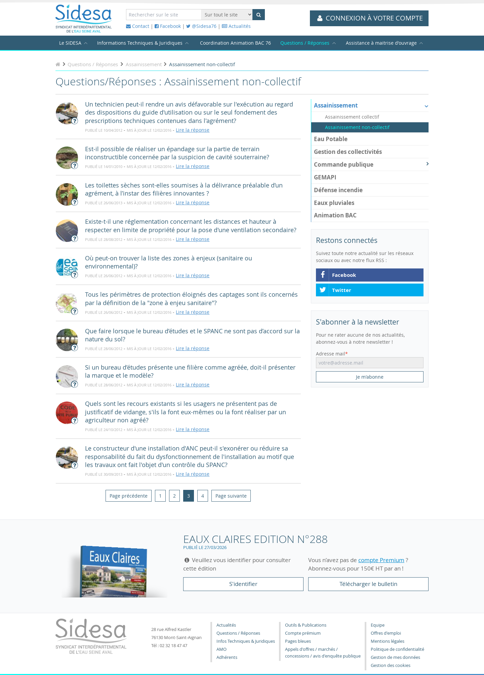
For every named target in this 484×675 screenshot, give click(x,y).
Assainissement (371, 105)
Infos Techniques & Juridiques (245, 641)
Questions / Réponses (304, 43)
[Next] (231, 495)
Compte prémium (303, 633)
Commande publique (371, 164)
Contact (137, 26)
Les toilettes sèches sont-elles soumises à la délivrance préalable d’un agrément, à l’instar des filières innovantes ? (184, 189)
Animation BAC (335, 215)
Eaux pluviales (334, 203)
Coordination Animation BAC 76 (235, 43)
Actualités (236, 26)
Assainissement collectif (352, 117)
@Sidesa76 (201, 26)
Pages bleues (298, 641)
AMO (221, 649)
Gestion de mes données (395, 657)
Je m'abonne (370, 377)
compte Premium (381, 560)
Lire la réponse (192, 130)
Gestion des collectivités (348, 152)
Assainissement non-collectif (357, 127)
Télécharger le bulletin (368, 584)
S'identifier (243, 584)
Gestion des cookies (390, 665)
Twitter (335, 290)
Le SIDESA (70, 43)
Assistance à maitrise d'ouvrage (381, 43)
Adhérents (226, 657)
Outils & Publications (305, 625)
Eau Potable (331, 139)
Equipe (378, 625)
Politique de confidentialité (397, 649)
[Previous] (129, 495)
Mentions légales (387, 641)
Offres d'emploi (386, 633)
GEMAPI (325, 177)
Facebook (168, 26)
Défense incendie (338, 190)
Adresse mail (330, 353)
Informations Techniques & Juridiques (140, 43)
